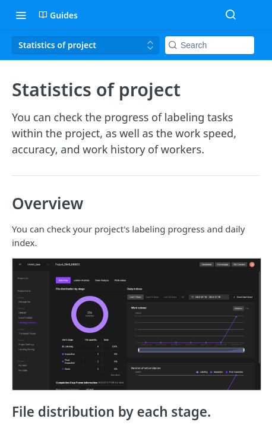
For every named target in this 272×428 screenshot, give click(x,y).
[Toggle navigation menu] (21, 15)
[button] (136, 324)
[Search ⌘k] (230, 15)
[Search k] (209, 45)
